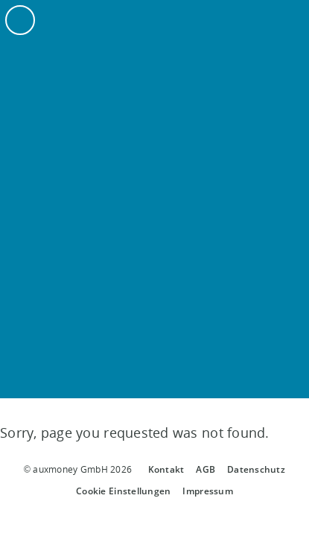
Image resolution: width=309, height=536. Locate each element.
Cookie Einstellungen (123, 491)
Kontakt (166, 469)
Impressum (207, 491)
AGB (205, 469)
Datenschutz (256, 469)
